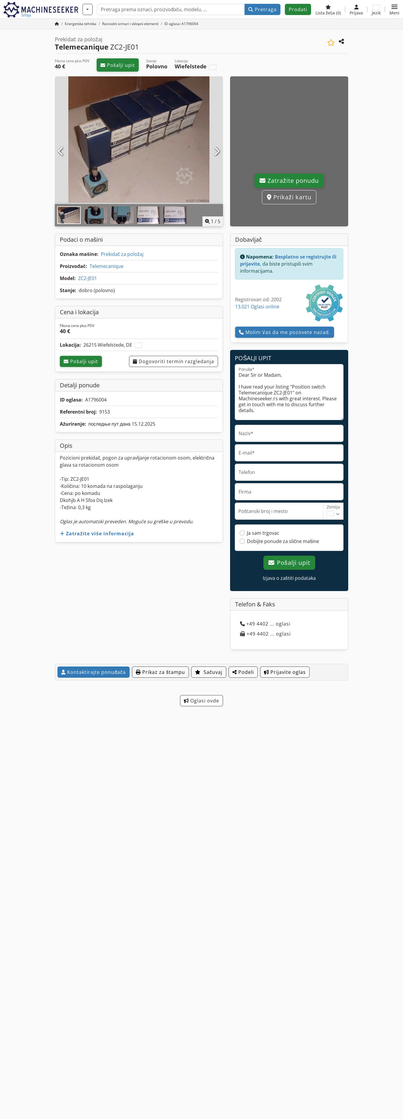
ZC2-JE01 (87, 278)
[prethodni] (61, 151)
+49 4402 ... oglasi (265, 624)
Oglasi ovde (201, 700)
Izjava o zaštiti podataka (289, 578)
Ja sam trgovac (263, 533)
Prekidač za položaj (122, 254)
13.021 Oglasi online (257, 306)
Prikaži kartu (289, 197)
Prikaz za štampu (160, 672)
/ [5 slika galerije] (212, 221)
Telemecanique (106, 266)
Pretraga (262, 9)
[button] (394, 9)
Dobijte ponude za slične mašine (283, 541)
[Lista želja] (328, 9)
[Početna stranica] (57, 23)
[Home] (80, 23)
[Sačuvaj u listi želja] (331, 43)
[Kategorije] (87, 9)
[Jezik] (376, 9)
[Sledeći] (216, 151)
